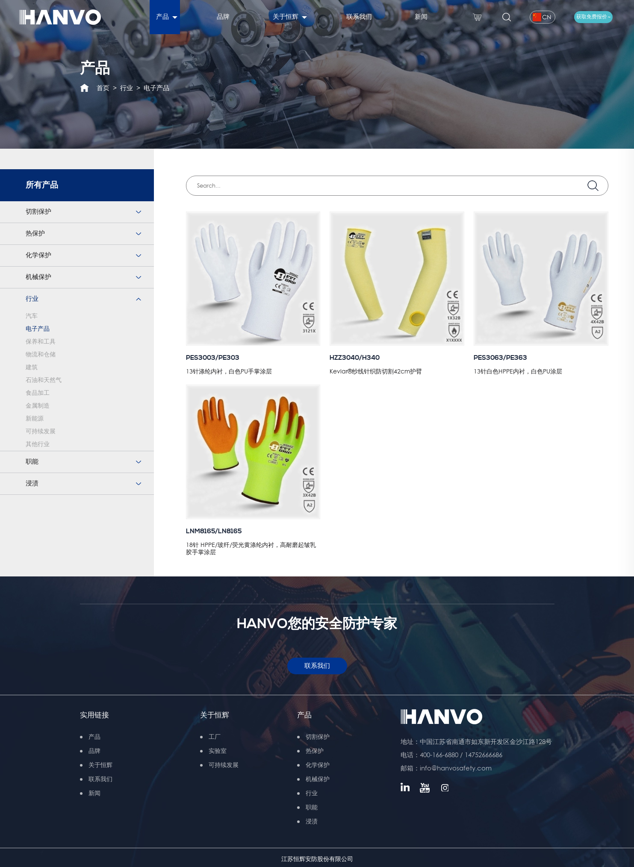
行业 (126, 87)
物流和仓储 (41, 355)
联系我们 (317, 666)
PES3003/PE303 (212, 358)
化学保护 (38, 255)
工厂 (215, 736)
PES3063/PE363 (500, 358)
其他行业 (38, 444)
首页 (103, 87)
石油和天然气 (44, 380)
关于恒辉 (214, 715)
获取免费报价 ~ (593, 17)
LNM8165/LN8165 (214, 531)
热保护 (35, 233)
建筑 (32, 367)
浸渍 (32, 483)
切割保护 (38, 212)
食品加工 (38, 393)
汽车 (32, 316)
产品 (304, 715)
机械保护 (38, 277)
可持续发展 (41, 431)
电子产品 (156, 87)
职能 (32, 462)
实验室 (218, 751)
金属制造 (38, 406)
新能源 (35, 419)
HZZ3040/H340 (355, 358)
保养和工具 (41, 342)
